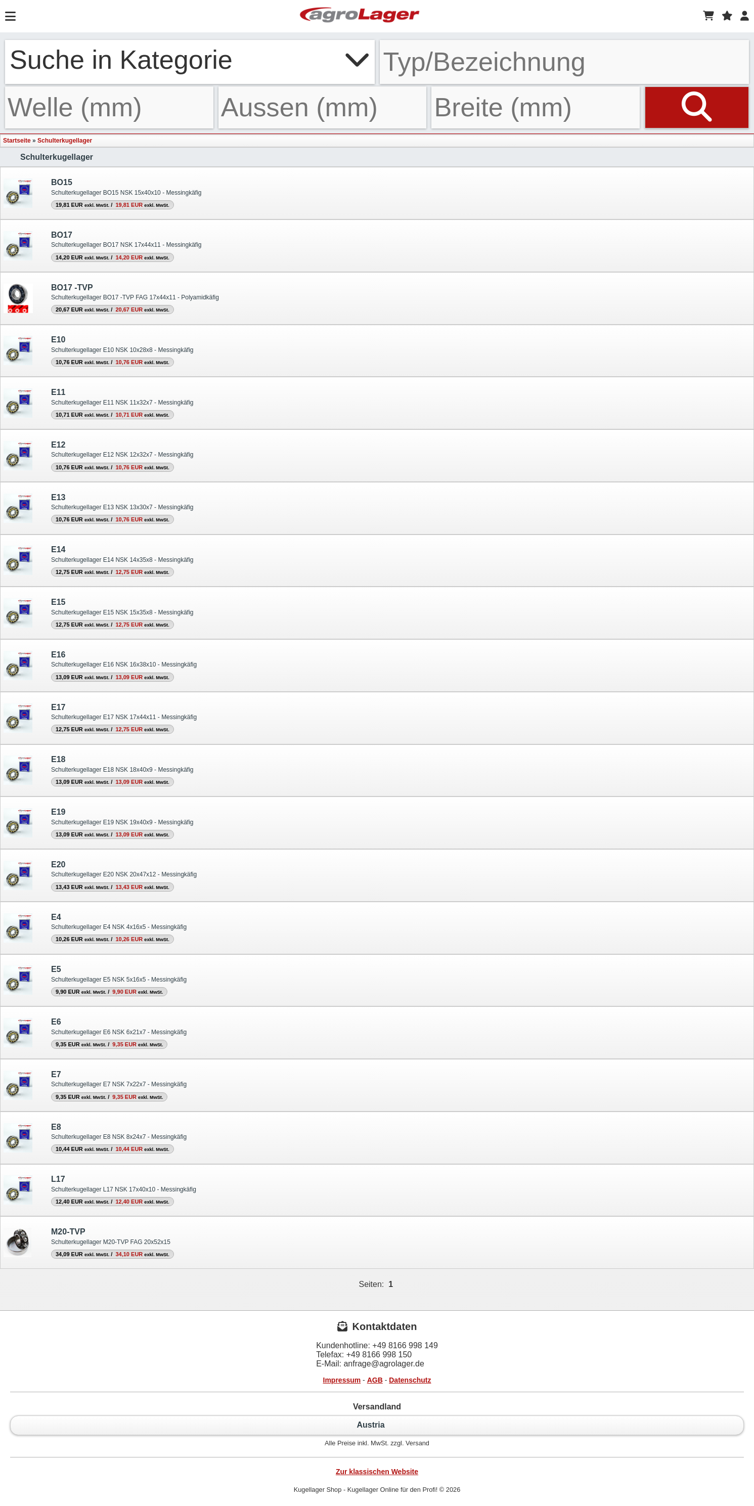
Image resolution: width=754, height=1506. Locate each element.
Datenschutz (410, 1380)
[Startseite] (359, 16)
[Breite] (535, 107)
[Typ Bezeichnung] (564, 62)
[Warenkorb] (708, 16)
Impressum (342, 1380)
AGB (375, 1380)
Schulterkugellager (64, 140)
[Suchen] (696, 107)
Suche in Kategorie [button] (190, 59)
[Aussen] (322, 107)
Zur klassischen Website (377, 1472)
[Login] (744, 16)
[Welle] (109, 107)
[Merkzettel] (727, 16)
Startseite (17, 140)
